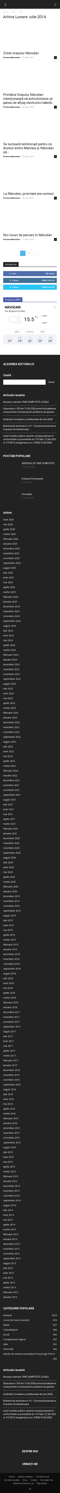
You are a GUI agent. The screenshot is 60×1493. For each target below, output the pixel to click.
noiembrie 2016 (11, 1074)
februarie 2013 (10, 1292)
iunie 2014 (8, 1214)
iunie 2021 (8, 809)
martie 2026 (9, 534)
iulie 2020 (8, 862)
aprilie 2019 (9, 934)
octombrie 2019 (11, 905)
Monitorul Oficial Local (23, 1483)
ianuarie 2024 (10, 659)
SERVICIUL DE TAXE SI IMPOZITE (38, 463)
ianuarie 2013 (10, 1297)
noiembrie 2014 (11, 1190)
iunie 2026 (8, 519)
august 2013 (9, 1263)
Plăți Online (42, 1483)
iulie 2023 (8, 688)
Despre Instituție (25, 1476)
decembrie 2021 (11, 780)
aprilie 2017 (9, 1050)
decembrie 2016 (11, 1070)
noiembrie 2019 (11, 901)
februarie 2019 (10, 944)
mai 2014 (8, 1219)
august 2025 (9, 567)
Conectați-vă (48, 280)
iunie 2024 (8, 635)
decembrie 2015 (11, 1128)
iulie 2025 (8, 572)
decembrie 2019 (11, 896)
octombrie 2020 (11, 847)
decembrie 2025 (11, 548)
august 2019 (9, 915)
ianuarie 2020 (10, 891)
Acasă (6, 12)
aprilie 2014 (9, 1224)
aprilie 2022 (9, 761)
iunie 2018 (8, 983)
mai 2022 (8, 756)
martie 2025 (9, 591)
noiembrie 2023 (11, 669)
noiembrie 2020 (11, 843)
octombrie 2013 (11, 1253)
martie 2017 (9, 1055)
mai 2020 (8, 872)
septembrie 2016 (12, 1084)
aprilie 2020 (9, 876)
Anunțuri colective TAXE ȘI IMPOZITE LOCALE (26, 402)
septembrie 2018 (12, 968)
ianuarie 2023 (10, 717)
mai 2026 (8, 524)
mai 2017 (8, 1045)
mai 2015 (8, 1161)
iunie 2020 (8, 867)
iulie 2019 (8, 920)
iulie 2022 (8, 746)
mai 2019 (8, 930)
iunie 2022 (8, 751)
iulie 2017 (8, 1036)
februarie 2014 (10, 1234)
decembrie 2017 (11, 1012)
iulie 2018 (8, 978)
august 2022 (9, 741)
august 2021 (9, 799)
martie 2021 (9, 823)
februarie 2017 (10, 1060)
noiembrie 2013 (11, 1248)
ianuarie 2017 (10, 1065)
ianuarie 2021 (10, 833)
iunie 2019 (8, 925)
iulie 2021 (8, 804)
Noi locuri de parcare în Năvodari (27, 235)
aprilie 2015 (9, 1166)
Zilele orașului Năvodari (21, 53)
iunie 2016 (8, 1099)
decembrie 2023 (11, 664)
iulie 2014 (8, 1210)
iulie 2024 (8, 630)
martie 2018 (9, 997)
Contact (33, 1480)
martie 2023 (9, 707)
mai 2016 (8, 1103)
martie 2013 (9, 1287)
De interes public (12, 1480)
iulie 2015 (8, 1152)
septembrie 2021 (12, 794)
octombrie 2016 (11, 1079)
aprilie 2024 (9, 645)
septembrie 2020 (12, 852)
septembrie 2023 (12, 678)
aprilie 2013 (9, 1282)
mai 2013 (8, 1277)
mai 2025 (8, 582)
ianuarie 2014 (10, 1239)
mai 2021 (8, 814)
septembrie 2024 (12, 620)
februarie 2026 (10, 538)
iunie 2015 (8, 1157)
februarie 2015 (10, 1176)
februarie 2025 (10, 596)
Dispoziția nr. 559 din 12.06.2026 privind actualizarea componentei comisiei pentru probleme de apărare (29, 410)
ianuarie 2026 (10, 543)
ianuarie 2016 (10, 1123)
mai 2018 (8, 987)
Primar (12, 1476)
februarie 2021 (10, 828)
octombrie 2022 (11, 732)
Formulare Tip (46, 1480)
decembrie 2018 (11, 954)
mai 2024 (8, 640)
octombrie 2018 (11, 963)
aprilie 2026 (9, 529)
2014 (14, 12)
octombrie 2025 (11, 558)
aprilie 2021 (9, 818)
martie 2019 (9, 939)
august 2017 (9, 1031)
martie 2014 (9, 1229)
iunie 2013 (8, 1272)
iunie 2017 (8, 1041)
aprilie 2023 (9, 703)
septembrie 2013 (12, 1258)
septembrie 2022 (12, 736)
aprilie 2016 (9, 1108)
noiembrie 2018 (11, 959)
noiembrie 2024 (11, 611)
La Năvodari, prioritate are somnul (28, 194)
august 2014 (9, 1205)
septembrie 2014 (12, 1200)
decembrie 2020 (11, 838)
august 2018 (9, 973)
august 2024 (9, 625)
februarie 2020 (10, 886)
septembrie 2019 (12, 910)
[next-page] (36, 253)
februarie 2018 (10, 1002)
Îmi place (50, 273)
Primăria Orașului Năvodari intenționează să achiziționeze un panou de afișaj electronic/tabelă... (28, 99)
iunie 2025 (8, 577)
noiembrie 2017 (11, 1016)
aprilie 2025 (9, 587)
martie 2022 (9, 765)
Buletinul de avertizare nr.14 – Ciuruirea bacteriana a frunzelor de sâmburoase (29, 428)
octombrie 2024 (11, 616)
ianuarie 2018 (10, 1007)
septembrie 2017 (12, 1026)
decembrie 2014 (11, 1185)
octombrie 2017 (11, 1021)
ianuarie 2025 (10, 601)
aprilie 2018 (9, 992)
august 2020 (9, 857)
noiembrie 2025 (11, 553)
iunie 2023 (8, 693)
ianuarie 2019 (10, 949)
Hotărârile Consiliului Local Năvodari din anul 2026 (28, 419)
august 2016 (9, 1089)
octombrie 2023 (11, 674)
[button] (5, 4)
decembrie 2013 (11, 1243)
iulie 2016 (8, 1094)
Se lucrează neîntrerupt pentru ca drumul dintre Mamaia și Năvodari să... (28, 148)
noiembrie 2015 (11, 1132)
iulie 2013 (8, 1268)
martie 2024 (9, 649)
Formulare (27, 494)
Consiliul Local (42, 1476)
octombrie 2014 (11, 1195)
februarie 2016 (10, 1118)
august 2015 (9, 1147)
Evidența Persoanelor (32, 478)
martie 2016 (9, 1113)
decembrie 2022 (11, 722)
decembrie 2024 (11, 606)
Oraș (25, 1480)
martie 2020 (9, 881)
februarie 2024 (10, 654)
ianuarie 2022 (10, 775)
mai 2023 (8, 698)
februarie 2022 (10, 770)
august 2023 (9, 683)
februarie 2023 (10, 712)
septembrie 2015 (12, 1142)
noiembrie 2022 (11, 727)
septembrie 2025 (12, 563)
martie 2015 (9, 1171)
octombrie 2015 (11, 1137)
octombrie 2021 (11, 789)
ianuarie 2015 (10, 1181)
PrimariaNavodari (11, 57)
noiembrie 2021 (11, 785)
